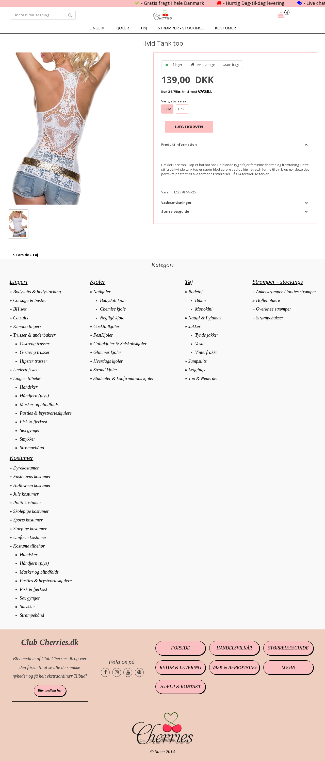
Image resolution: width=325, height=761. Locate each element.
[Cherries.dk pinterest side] (139, 672)
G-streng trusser (35, 352)
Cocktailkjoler (106, 326)
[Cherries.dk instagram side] (116, 672)
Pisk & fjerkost (33, 421)
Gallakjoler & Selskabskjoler (120, 343)
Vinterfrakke (206, 352)
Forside (22, 254)
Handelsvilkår (234, 647)
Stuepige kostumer (30, 528)
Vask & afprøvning (234, 667)
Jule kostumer (26, 494)
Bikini (200, 300)
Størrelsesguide (288, 647)
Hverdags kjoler (108, 361)
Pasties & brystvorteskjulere (46, 413)
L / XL (182, 109)
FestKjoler (103, 335)
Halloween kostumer (32, 485)
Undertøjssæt (25, 369)
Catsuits (20, 317)
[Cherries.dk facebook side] (105, 672)
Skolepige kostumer (31, 511)
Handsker (29, 387)
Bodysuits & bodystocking (37, 291)
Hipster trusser (33, 361)
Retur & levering (180, 667)
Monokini (204, 309)
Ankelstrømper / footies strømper (286, 291)
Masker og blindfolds (39, 404)
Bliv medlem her (50, 690)
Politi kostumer (27, 502)
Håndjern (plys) (34, 395)
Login (288, 667)
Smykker (27, 439)
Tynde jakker (206, 335)
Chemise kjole (113, 309)
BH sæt (20, 309)
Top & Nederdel (203, 378)
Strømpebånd (32, 447)
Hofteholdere (268, 300)
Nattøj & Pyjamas (204, 317)
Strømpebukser (269, 317)
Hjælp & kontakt (180, 686)
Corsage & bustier (30, 300)
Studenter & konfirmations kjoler (123, 378)
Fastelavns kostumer (32, 476)
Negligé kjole (112, 317)
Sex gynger (30, 430)
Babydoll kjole (113, 300)
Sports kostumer (28, 519)
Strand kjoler (105, 369)
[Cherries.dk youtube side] (127, 672)
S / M (167, 109)
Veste (199, 343)
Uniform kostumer (30, 537)
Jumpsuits (197, 361)
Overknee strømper (273, 309)
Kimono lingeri (27, 326)
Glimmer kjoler (107, 352)
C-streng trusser (35, 343)
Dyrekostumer (26, 467)
